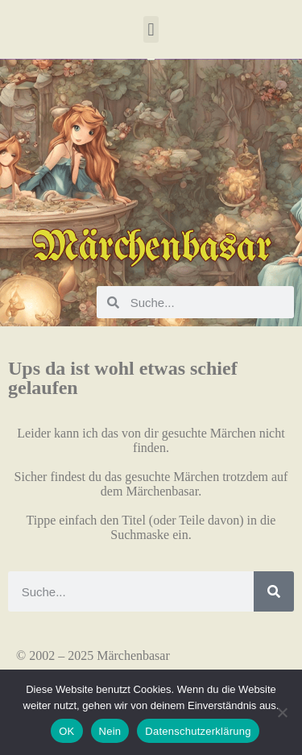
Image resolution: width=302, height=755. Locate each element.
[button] (151, 29)
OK (66, 731)
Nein (110, 731)
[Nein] (282, 712)
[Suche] (274, 591)
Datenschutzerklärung (197, 731)
